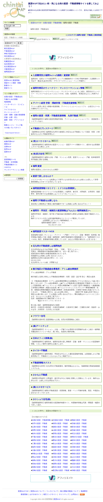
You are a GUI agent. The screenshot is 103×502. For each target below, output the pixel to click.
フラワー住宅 (39, 316)
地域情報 (7, 102)
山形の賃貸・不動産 (39, 427)
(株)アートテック (41, 326)
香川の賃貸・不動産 (60, 460)
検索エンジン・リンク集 (13, 125)
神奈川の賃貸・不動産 (80, 437)
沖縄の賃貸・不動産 (79, 470)
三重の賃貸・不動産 (39, 443)
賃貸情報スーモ (10, 159)
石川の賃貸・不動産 (79, 443)
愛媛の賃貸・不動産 (79, 460)
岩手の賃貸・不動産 (39, 423)
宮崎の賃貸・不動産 (39, 470)
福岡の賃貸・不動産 (60, 464)
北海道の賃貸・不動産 (61, 420)
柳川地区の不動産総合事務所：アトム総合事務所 (55, 269)
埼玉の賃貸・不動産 (79, 433)
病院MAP (7, 144)
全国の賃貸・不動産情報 (52, 23)
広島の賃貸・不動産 (60, 457)
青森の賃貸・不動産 (79, 420)
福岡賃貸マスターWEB (43, 231)
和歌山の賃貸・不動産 (40, 454)
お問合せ (74, 494)
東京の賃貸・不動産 (60, 437)
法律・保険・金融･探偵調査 (14, 115)
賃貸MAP (57, 499)
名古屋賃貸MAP (10, 66)
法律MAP (7, 147)
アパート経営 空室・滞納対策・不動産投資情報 (55, 103)
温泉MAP (7, 152)
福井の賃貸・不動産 (39, 447)
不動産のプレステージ (43, 128)
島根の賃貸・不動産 (79, 454)
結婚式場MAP (9, 141)
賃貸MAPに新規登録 (11, 80)
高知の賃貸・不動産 (39, 464)
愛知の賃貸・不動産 (60, 440)
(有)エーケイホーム (42, 141)
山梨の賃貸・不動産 (60, 430)
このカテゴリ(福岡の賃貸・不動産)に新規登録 (83, 35)
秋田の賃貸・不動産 (60, 423)
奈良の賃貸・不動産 (79, 450)
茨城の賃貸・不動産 (79, 430)
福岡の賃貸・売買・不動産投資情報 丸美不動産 (55, 116)
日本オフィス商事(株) (43, 338)
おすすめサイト (35, 494)
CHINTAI (7, 167)
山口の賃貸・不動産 (79, 457)
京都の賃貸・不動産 (79, 447)
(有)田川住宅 (39, 154)
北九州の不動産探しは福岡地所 (47, 246)
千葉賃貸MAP (9, 51)
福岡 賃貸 (37, 166)
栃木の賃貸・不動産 (39, 433)
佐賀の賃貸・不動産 (79, 464)
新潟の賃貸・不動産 (79, 427)
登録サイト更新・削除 (12, 83)
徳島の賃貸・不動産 (39, 460)
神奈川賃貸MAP (10, 54)
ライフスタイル (10, 110)
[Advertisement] (59, 15)
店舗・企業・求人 (11, 117)
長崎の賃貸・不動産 (39, 467)
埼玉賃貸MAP (9, 56)
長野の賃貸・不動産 (39, 430)
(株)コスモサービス (42, 387)
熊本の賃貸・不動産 (60, 467)
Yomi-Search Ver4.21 (12, 133)
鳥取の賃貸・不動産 (60, 454)
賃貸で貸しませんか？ (43, 176)
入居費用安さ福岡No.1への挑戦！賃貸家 (51, 75)
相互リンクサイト (50, 494)
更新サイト (8, 88)
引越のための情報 (11, 99)
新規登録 (24, 494)
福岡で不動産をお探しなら (45, 200)
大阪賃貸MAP (9, 69)
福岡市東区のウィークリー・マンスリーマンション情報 (58, 88)
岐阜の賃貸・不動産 (79, 440)
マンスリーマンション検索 (14, 170)
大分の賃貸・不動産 (79, 467)
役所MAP (7, 149)
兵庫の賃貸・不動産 (60, 450)
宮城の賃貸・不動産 (79, 423)
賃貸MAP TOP (36, 23)
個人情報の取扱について (69, 491)
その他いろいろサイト (12, 128)
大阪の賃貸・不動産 (39, 450)
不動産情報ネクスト (42, 363)
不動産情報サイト (11, 165)
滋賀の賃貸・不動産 (60, 447)
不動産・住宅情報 (11, 162)
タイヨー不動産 (40, 350)
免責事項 (84, 491)
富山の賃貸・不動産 (60, 443)
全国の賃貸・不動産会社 (13, 97)
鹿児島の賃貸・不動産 (61, 470)
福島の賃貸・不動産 (60, 427)
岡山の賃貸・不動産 (39, 457)
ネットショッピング (11, 112)
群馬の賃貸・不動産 (60, 433)
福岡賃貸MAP (9, 72)
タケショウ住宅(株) (42, 399)
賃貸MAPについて (37, 491)
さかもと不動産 (40, 375)
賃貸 (47, 499)
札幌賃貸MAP (9, 61)
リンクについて (52, 491)
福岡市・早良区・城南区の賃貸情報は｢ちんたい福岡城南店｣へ (62, 210)
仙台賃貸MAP (9, 64)
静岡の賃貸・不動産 (39, 440)
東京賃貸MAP (9, 48)
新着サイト (8, 85)
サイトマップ (64, 494)
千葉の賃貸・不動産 (39, 437)
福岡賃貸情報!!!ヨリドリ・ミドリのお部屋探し (54, 188)
